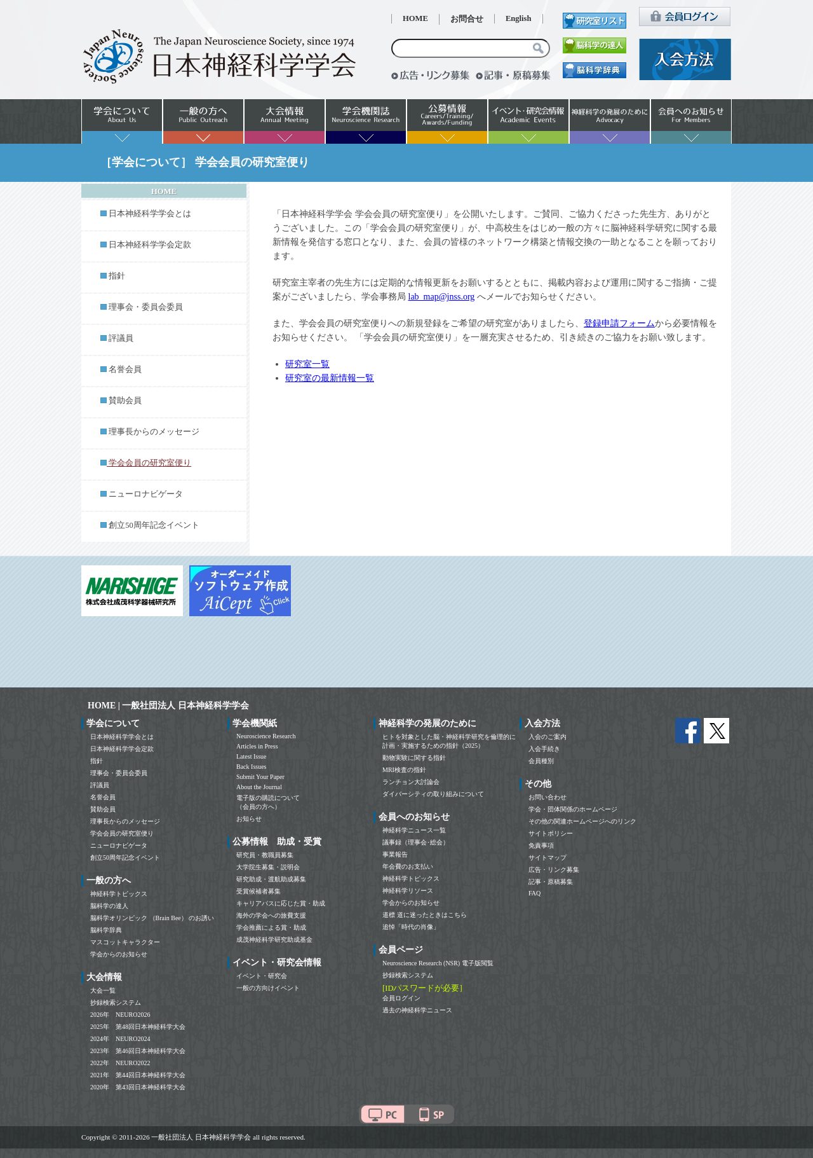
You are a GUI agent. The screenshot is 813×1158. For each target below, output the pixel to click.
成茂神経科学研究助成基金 (274, 939)
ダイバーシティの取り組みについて (433, 793)
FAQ (534, 893)
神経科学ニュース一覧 (414, 830)
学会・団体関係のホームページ (572, 809)
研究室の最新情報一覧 (329, 378)
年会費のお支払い (407, 866)
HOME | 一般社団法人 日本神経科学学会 (168, 705)
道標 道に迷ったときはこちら (424, 914)
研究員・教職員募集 (264, 854)
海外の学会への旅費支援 (271, 915)
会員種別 (541, 760)
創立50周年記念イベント (154, 525)
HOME (415, 18)
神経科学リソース (407, 890)
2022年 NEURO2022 (120, 1062)
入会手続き (544, 748)
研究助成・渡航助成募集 (271, 879)
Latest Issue (251, 756)
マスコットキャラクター (125, 942)
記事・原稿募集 (550, 881)
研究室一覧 (307, 364)
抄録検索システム (115, 1002)
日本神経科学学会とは (150, 213)
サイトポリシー (550, 833)
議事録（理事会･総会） (415, 842)
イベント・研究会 (261, 975)
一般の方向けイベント (268, 987)
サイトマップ (547, 857)
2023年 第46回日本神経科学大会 (137, 1050)
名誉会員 (125, 369)
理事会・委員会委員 (146, 307)
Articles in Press (257, 746)
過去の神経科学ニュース (417, 1010)
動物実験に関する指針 (414, 757)
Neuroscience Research (266, 736)
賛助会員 (125, 400)
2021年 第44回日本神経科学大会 (137, 1075)
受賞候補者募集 (258, 891)
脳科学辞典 (106, 930)
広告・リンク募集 (553, 869)
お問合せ (466, 19)
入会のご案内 (547, 736)
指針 (117, 276)
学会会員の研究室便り (122, 833)
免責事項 (541, 845)
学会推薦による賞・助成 (271, 927)
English (519, 18)
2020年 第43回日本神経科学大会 (137, 1087)
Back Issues (251, 766)
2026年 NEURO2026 (120, 1014)
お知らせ (249, 818)
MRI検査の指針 (404, 769)
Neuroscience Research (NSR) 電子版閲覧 (438, 963)
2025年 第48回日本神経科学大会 (137, 1026)
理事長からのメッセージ (154, 431)
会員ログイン (401, 998)
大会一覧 (103, 990)
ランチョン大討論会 (411, 781)
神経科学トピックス (118, 893)
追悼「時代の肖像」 (411, 926)
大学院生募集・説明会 (268, 867)
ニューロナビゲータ (146, 494)
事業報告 (395, 854)
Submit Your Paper (260, 776)
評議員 (121, 338)
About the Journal (259, 786)
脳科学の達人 (109, 905)
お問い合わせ (547, 797)
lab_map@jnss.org (441, 296)
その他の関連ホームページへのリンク (582, 821)
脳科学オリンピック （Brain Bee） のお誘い (152, 917)
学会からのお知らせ (118, 954)
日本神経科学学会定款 (150, 244)
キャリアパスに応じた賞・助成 (280, 903)
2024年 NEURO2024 (120, 1038)
